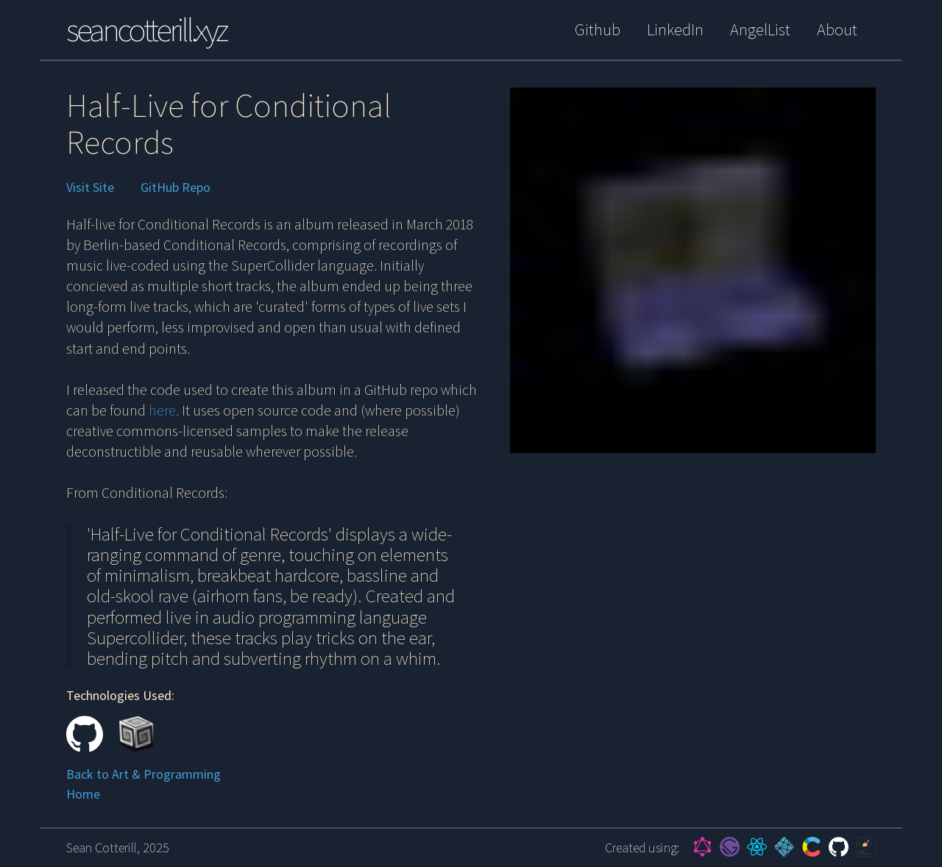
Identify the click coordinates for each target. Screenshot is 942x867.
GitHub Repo (175, 187)
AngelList (760, 29)
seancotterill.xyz (146, 29)
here (162, 410)
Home (83, 793)
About (837, 29)
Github (597, 29)
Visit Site (90, 187)
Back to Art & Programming (143, 774)
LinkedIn (675, 29)
